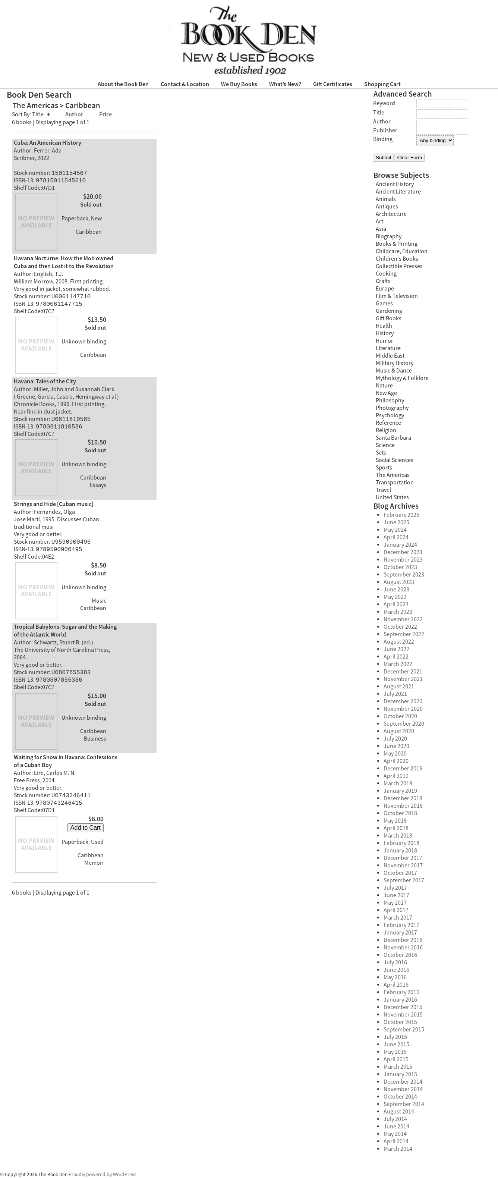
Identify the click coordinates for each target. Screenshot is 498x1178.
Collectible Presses (399, 266)
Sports (384, 467)
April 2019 (396, 776)
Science (385, 445)
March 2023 (398, 612)
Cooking (386, 273)
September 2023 (404, 574)
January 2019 (400, 791)
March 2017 (398, 917)
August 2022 (399, 641)
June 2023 (396, 589)
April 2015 (396, 1059)
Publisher (385, 130)
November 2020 (403, 709)
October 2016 (400, 955)
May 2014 (395, 1134)
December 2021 (403, 671)
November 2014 (403, 1089)
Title (41, 115)
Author (74, 115)
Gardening (389, 311)
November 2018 (403, 806)
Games (384, 303)
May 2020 (395, 753)
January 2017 (400, 932)
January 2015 (400, 1074)
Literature (388, 348)
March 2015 (398, 1067)
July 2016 (395, 962)
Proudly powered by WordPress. (103, 1174)
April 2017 (396, 910)
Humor (384, 341)
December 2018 (403, 798)
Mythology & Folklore (402, 378)
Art (379, 221)
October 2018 (400, 813)
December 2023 (403, 552)
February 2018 (401, 843)
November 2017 (403, 865)
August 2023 (399, 582)
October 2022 (400, 627)
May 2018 (395, 820)
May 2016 (395, 977)
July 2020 (395, 738)
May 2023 (395, 597)
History (385, 333)
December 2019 (403, 768)
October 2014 (400, 1096)
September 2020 (404, 724)
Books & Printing (396, 244)
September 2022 (404, 634)
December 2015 (403, 1007)
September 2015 (404, 1029)
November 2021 (403, 679)
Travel (383, 490)
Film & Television (397, 296)
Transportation (395, 482)
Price (105, 115)
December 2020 (403, 701)
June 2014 (396, 1126)
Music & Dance (394, 370)
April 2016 (396, 985)
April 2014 (396, 1141)
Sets (381, 452)
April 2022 (396, 656)
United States (392, 497)
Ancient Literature (398, 191)
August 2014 (399, 1111)
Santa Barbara (393, 438)
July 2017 (395, 888)
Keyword (384, 103)
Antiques (387, 206)
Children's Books (397, 259)
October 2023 (400, 567)
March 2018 (398, 835)
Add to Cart (85, 836)
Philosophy (390, 400)
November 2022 (403, 619)
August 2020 (399, 731)
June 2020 (396, 746)
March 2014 (398, 1149)
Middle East (390, 355)
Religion (386, 430)
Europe (385, 288)
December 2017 (403, 858)
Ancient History (395, 184)
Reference (388, 423)
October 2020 (400, 716)
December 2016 (403, 940)
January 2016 (400, 999)
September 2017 (404, 880)
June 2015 (396, 1044)
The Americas (393, 475)
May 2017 (395, 903)
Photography (392, 408)
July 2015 (395, 1037)
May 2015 (395, 1052)
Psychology (390, 415)
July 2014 (395, 1119)
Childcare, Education (402, 251)
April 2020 (396, 761)
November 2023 (403, 559)
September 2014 (404, 1104)
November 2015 (403, 1014)
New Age (386, 393)
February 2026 (401, 515)
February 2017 (401, 925)
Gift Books (388, 318)
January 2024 (400, 545)
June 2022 (396, 649)
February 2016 (401, 992)
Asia (381, 229)
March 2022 (398, 664)
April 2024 (396, 537)
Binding (383, 139)
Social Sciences (394, 460)
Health (384, 326)
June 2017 (396, 895)
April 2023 (396, 604)
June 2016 (396, 970)
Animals (386, 199)
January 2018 (400, 850)
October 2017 (400, 873)
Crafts (383, 281)
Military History (394, 363)
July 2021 (395, 694)
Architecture (391, 214)
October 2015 (400, 1022)
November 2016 (403, 947)
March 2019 (398, 783)
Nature (384, 385)
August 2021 (399, 686)
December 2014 (403, 1082)
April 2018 (396, 828)
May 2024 (395, 530)
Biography (388, 236)
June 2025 (396, 522)
